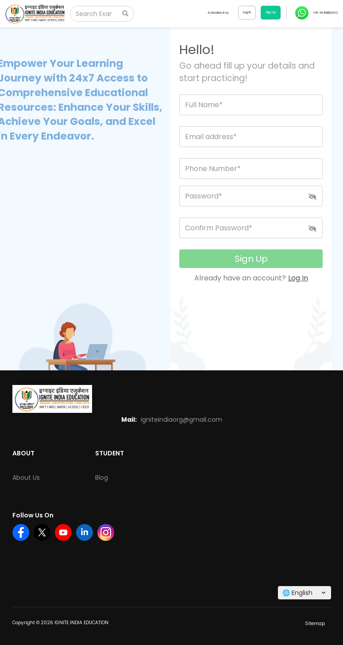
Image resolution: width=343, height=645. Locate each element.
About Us (26, 477)
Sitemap (315, 623)
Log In (298, 278)
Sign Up (251, 259)
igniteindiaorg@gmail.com (181, 419)
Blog (101, 477)
